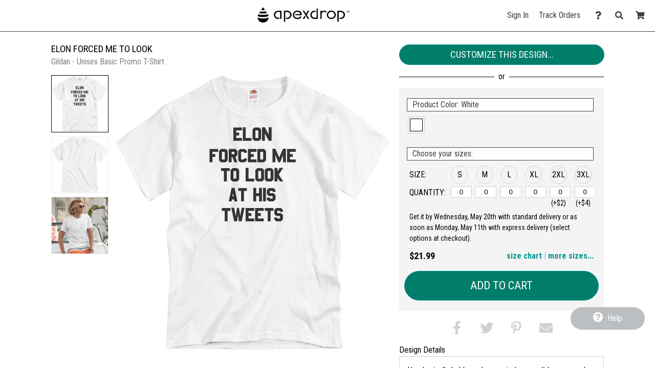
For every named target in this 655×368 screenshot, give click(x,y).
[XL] (535, 192)
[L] (510, 192)
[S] (461, 192)
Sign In (518, 15)
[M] (485, 192)
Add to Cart (501, 285)
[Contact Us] (601, 16)
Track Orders (559, 15)
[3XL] (585, 192)
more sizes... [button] (571, 256)
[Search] (622, 16)
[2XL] (560, 192)
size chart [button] (524, 256)
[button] (80, 104)
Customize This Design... (502, 54)
